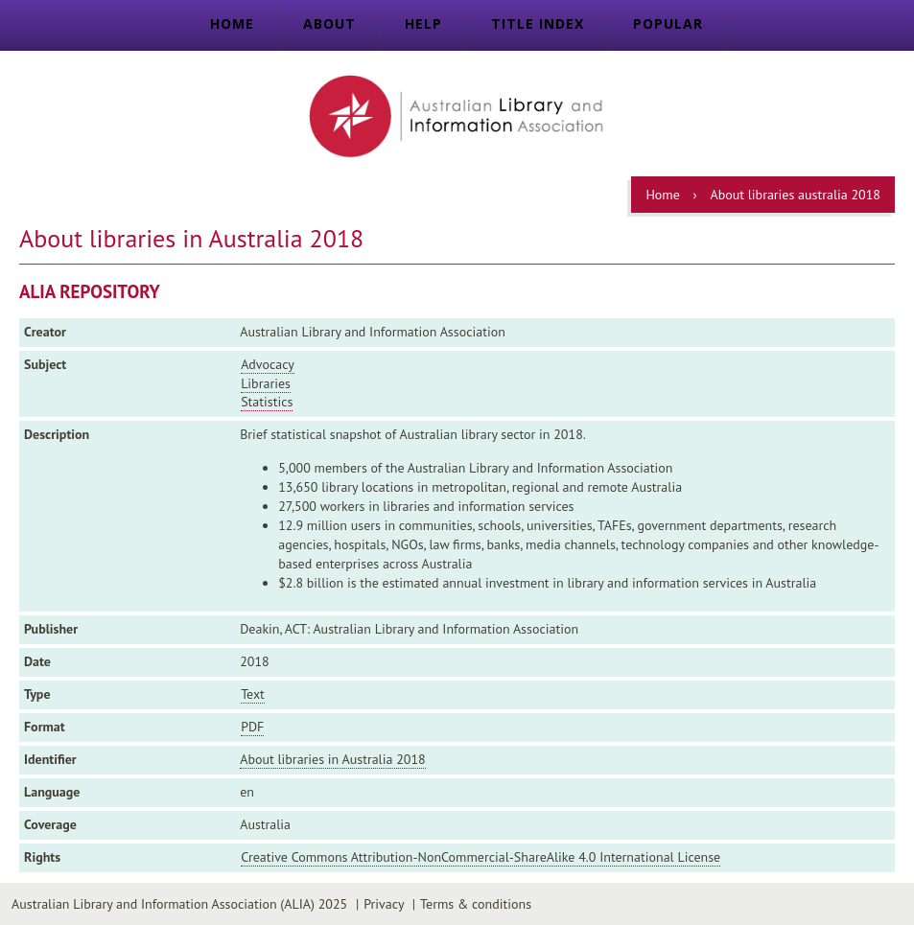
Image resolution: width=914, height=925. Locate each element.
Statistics (267, 401)
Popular (668, 23)
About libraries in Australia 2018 (332, 759)
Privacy (383, 904)
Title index (537, 23)
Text (253, 694)
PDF (252, 726)
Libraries (266, 383)
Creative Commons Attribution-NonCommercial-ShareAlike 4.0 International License (480, 857)
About (329, 23)
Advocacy (267, 364)
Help (423, 23)
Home (232, 23)
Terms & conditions (475, 904)
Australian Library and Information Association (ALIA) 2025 (179, 904)
